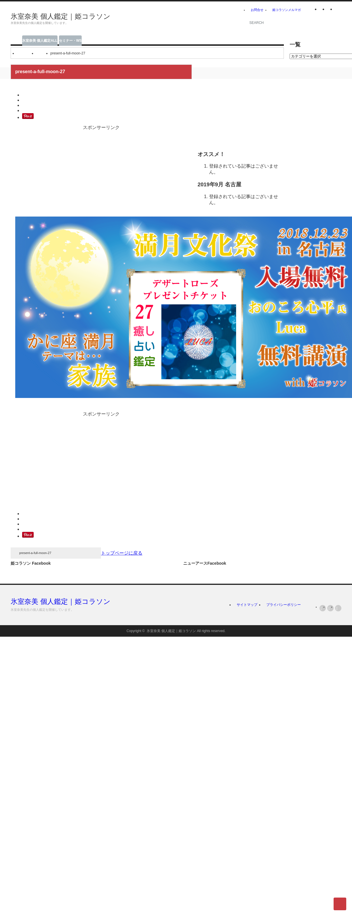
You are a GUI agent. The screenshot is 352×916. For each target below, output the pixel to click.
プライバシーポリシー (283, 605)
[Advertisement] (170, 18)
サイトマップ (247, 605)
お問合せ (257, 10)
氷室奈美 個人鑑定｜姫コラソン (60, 16)
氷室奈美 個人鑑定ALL (40, 41)
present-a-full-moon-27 (35, 553)
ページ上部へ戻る (340, 904)
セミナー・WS (70, 41)
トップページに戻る (121, 553)
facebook (338, 10)
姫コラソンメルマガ (286, 10)
